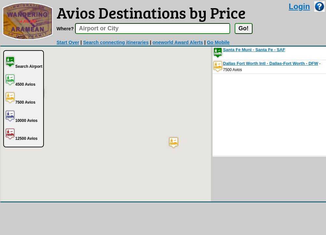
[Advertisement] (261, 114)
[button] (173, 143)
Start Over (68, 42)
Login (299, 6)
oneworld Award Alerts (177, 42)
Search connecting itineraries (116, 42)
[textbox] (152, 28)
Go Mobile (218, 42)
